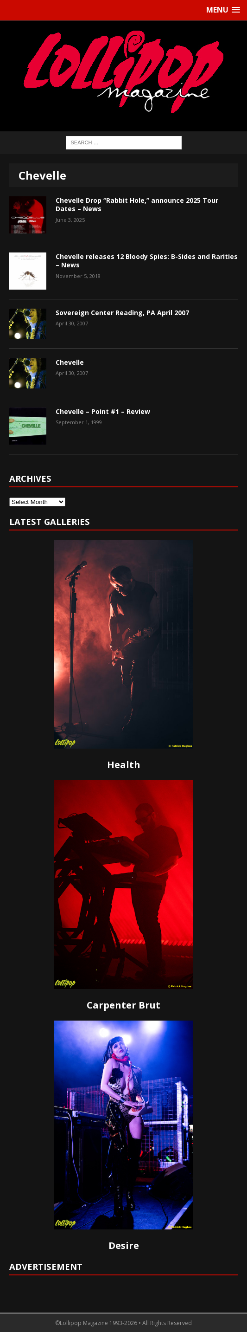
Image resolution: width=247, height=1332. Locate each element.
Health (123, 764)
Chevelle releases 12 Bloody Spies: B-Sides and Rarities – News (147, 260)
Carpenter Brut (123, 1005)
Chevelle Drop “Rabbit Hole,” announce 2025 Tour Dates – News (137, 204)
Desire (123, 1245)
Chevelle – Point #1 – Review (103, 411)
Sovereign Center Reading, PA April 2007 (122, 312)
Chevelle (70, 362)
